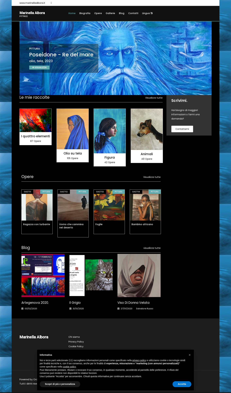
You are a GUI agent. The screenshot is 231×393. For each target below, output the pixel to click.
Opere (98, 13)
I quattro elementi (35, 136)
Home (71, 13)
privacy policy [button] (139, 360)
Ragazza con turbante (36, 225)
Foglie (98, 225)
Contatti (133, 13)
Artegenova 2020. (35, 303)
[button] (189, 355)
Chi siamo (74, 337)
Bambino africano (142, 225)
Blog (121, 13)
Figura (110, 158)
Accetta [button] (182, 384)
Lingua (147, 13)
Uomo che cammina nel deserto (71, 226)
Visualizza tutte (154, 98)
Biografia (84, 13)
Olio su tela (73, 154)
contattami (182, 129)
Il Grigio (75, 303)
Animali (147, 154)
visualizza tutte (152, 248)
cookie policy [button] (69, 366)
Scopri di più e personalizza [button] (60, 384)
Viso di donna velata (133, 303)
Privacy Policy (76, 342)
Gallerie (110, 13)
